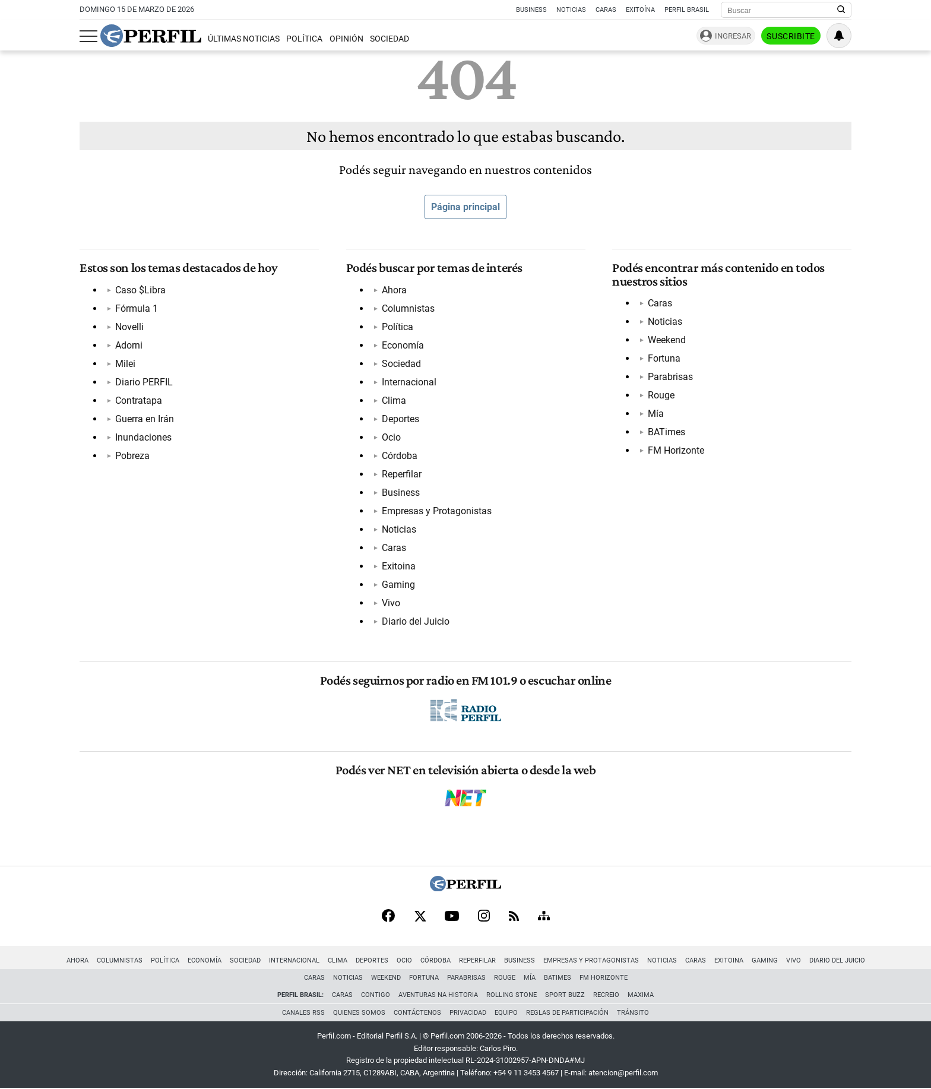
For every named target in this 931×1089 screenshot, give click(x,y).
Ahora (394, 290)
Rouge (661, 395)
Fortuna (664, 358)
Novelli (129, 327)
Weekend (667, 340)
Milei (125, 363)
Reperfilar (402, 474)
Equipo (506, 1013)
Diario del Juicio (415, 621)
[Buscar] (782, 10)
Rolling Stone (511, 995)
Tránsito (633, 1013)
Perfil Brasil (686, 10)
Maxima (641, 995)
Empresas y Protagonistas (437, 511)
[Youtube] (452, 917)
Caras (606, 10)
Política (304, 39)
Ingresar (733, 35)
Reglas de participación (567, 1013)
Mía (656, 413)
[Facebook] (388, 917)
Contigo (375, 995)
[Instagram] (484, 917)
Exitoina (399, 566)
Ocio (391, 437)
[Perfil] (465, 888)
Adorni (128, 345)
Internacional (409, 382)
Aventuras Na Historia (438, 995)
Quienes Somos (359, 1013)
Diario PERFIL (144, 382)
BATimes (666, 432)
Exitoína (640, 10)
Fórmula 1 (136, 308)
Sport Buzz (565, 995)
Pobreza (132, 455)
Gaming (398, 584)
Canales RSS (303, 1013)
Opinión (346, 39)
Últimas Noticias (244, 39)
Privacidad (467, 1013)
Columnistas (408, 308)
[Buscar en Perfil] (841, 10)
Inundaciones (143, 437)
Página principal (465, 207)
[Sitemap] (544, 917)
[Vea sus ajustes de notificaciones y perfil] (839, 36)
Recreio (606, 995)
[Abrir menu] (88, 36)
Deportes (400, 419)
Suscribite (791, 36)
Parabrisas (670, 376)
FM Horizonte (676, 450)
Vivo (391, 603)
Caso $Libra (140, 290)
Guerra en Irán (144, 419)
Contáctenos (417, 1013)
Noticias (571, 10)
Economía (403, 345)
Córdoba (399, 455)
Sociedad (389, 39)
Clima (394, 400)
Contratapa (138, 400)
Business (531, 10)
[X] (420, 917)
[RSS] (514, 917)
